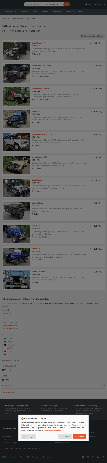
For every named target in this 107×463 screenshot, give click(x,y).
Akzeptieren (79, 436)
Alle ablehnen (64, 436)
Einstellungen (28, 436)
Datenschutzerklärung (52, 430)
